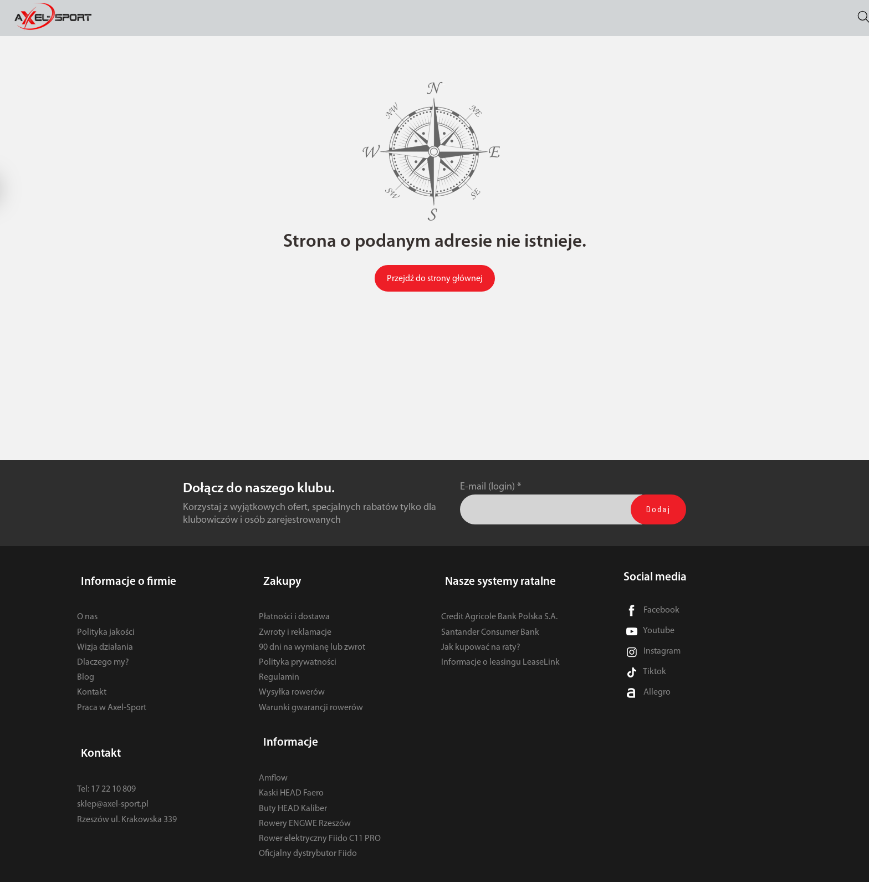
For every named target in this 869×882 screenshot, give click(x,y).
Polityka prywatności (297, 653)
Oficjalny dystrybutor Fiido (308, 834)
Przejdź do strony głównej (435, 278)
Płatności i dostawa (294, 607)
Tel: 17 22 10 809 (106, 770)
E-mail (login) (487, 487)
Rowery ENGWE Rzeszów (305, 804)
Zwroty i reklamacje (295, 622)
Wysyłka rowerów (292, 683)
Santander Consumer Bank (490, 622)
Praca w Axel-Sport (111, 698)
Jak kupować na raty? (480, 637)
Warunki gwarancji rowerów (311, 698)
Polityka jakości (106, 622)
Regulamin (279, 668)
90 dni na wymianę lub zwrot (312, 637)
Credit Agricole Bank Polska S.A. (499, 607)
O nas (87, 607)
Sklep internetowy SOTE (757, 870)
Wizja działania (105, 637)
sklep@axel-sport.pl (113, 785)
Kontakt (91, 683)
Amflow (273, 758)
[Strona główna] (62, 18)
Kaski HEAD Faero (291, 774)
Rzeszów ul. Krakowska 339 (127, 800)
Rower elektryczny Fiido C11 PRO (320, 819)
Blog (85, 668)
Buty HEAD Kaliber (293, 789)
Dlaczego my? (103, 653)
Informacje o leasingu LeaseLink (500, 653)
